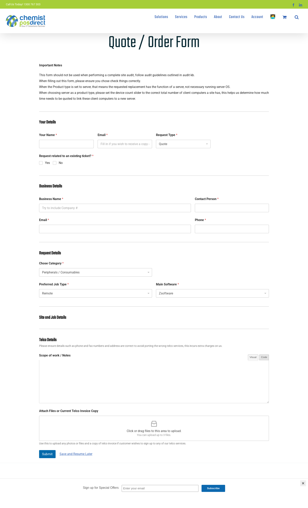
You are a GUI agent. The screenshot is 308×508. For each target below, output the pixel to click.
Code (264, 357)
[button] (296, 17)
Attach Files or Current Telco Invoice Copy (68, 411)
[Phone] (232, 229)
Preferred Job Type (54, 284)
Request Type (166, 135)
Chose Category (51, 263)
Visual (253, 357)
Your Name (48, 135)
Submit (47, 454)
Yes (47, 163)
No (61, 163)
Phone (200, 220)
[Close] (303, 483)
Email (103, 135)
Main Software (167, 284)
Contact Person (207, 199)
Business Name (51, 199)
